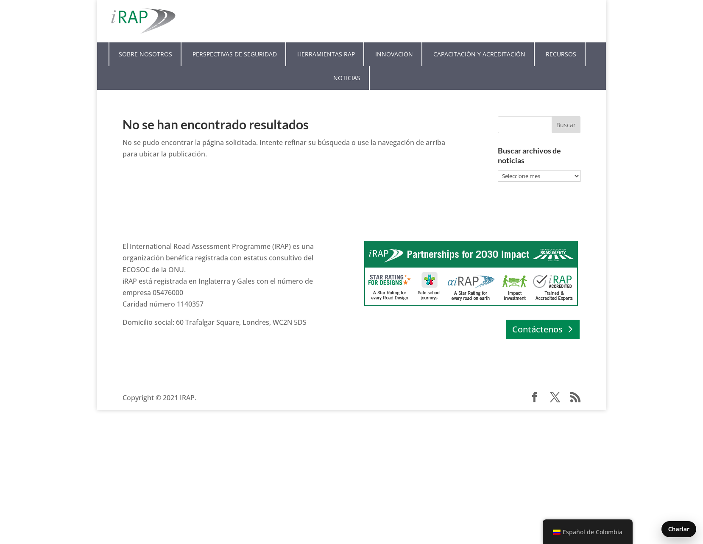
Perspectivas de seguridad (234, 54)
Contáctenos (537, 329)
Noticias (346, 78)
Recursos (561, 54)
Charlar (678, 529)
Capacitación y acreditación (479, 54)
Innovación (394, 54)
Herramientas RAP (326, 54)
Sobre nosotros (145, 54)
